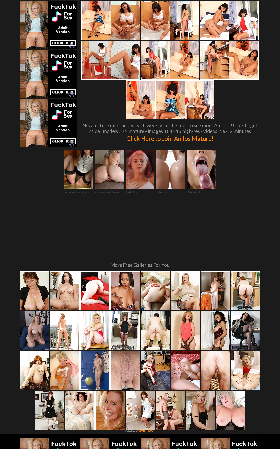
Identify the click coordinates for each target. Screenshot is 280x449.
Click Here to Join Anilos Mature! (170, 138)
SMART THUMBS (147, 378)
